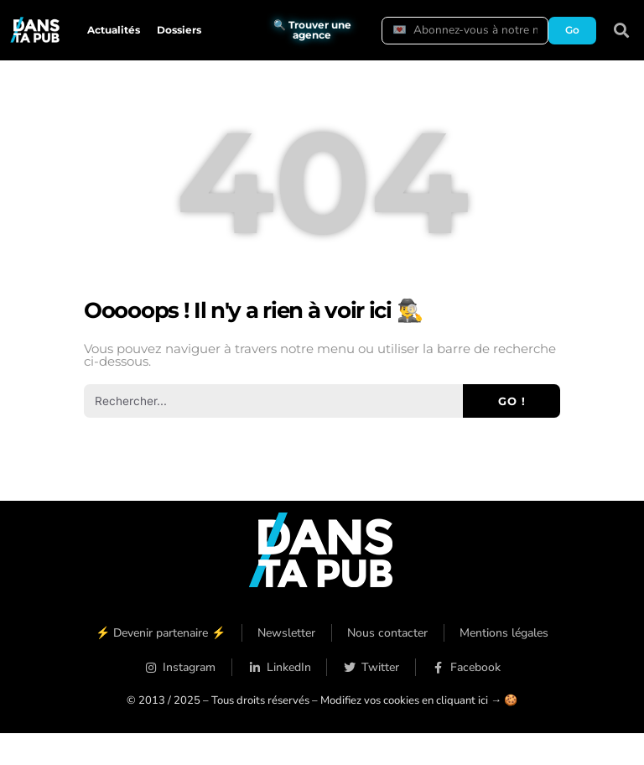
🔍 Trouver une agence (312, 29)
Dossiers (179, 29)
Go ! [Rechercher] (512, 401)
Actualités (113, 29)
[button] (622, 30)
